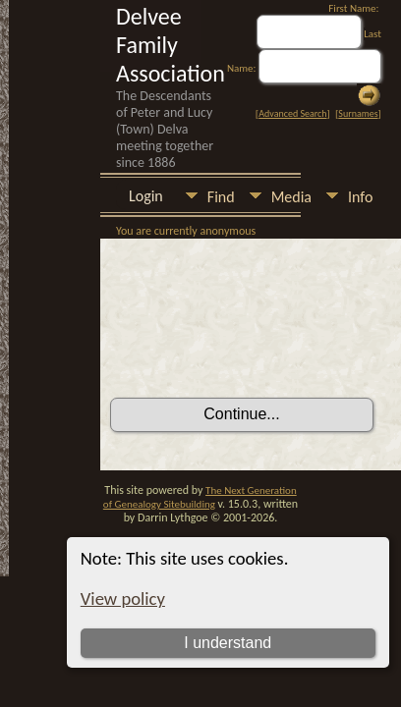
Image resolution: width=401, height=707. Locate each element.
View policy (123, 598)
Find (221, 197)
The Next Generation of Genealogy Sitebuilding (200, 497)
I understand (227, 642)
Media (291, 197)
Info (360, 197)
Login (146, 196)
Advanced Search (292, 113)
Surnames (357, 113)
